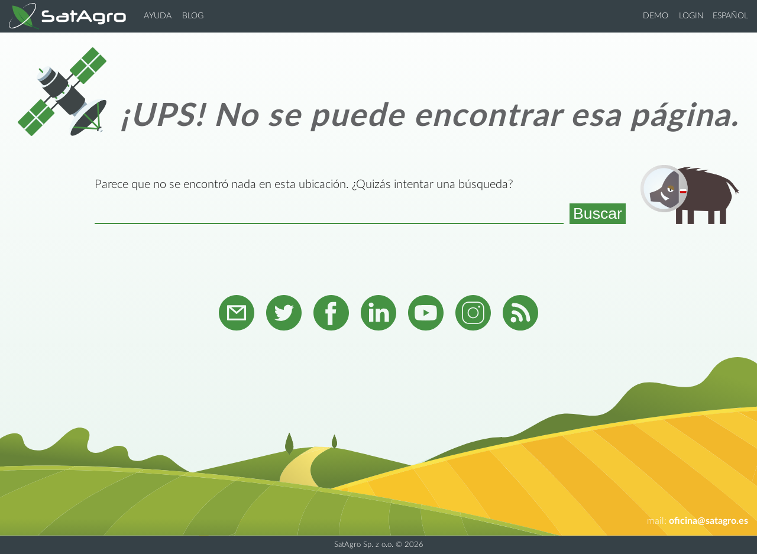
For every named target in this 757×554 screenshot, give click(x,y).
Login (691, 16)
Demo (655, 16)
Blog (192, 16)
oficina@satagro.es (708, 521)
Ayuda (158, 16)
